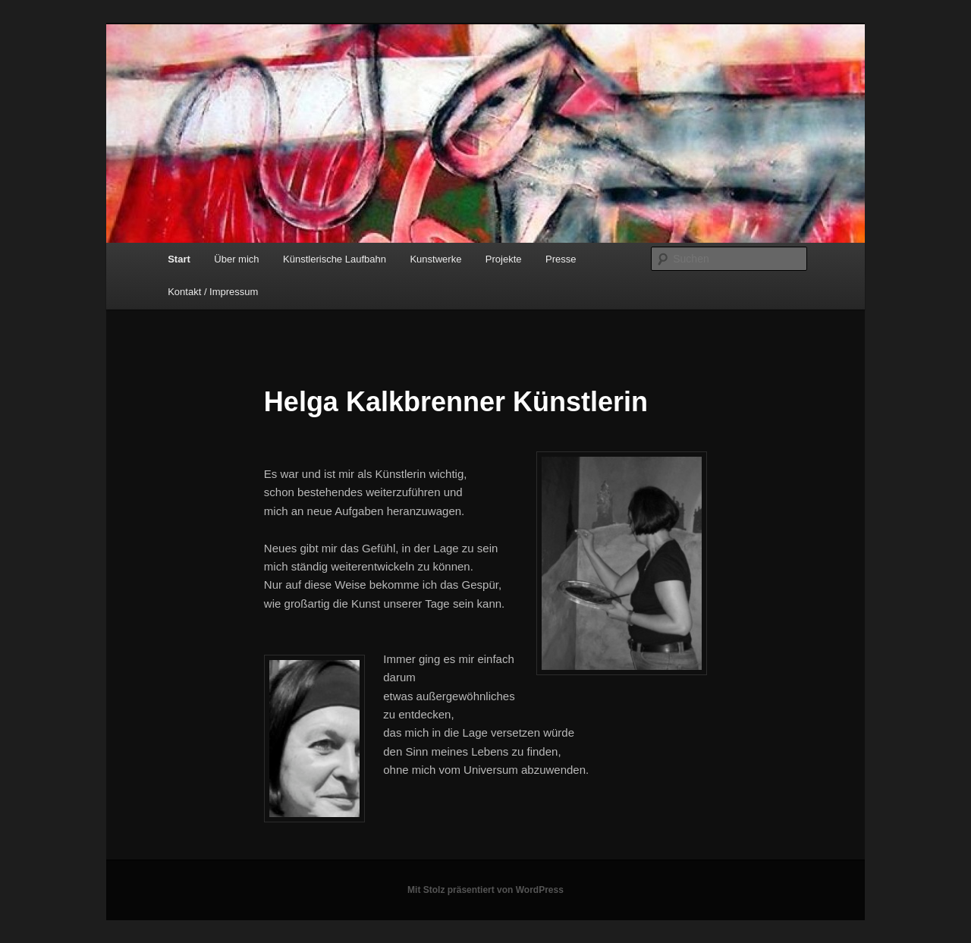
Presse (560, 259)
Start (179, 259)
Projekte (504, 259)
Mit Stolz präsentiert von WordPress (485, 890)
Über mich (236, 259)
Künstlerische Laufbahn (334, 259)
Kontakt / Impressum (213, 291)
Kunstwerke (435, 259)
